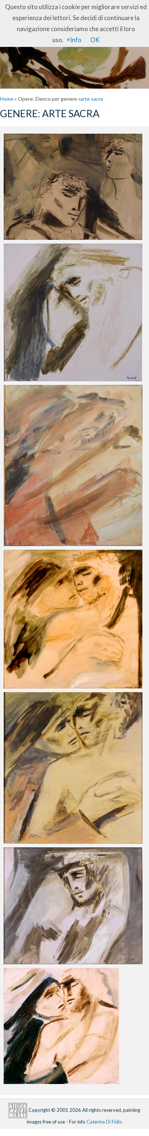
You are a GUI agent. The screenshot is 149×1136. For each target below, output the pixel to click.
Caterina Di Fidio (104, 1122)
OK (95, 40)
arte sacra (91, 99)
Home (7, 99)
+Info (73, 40)
